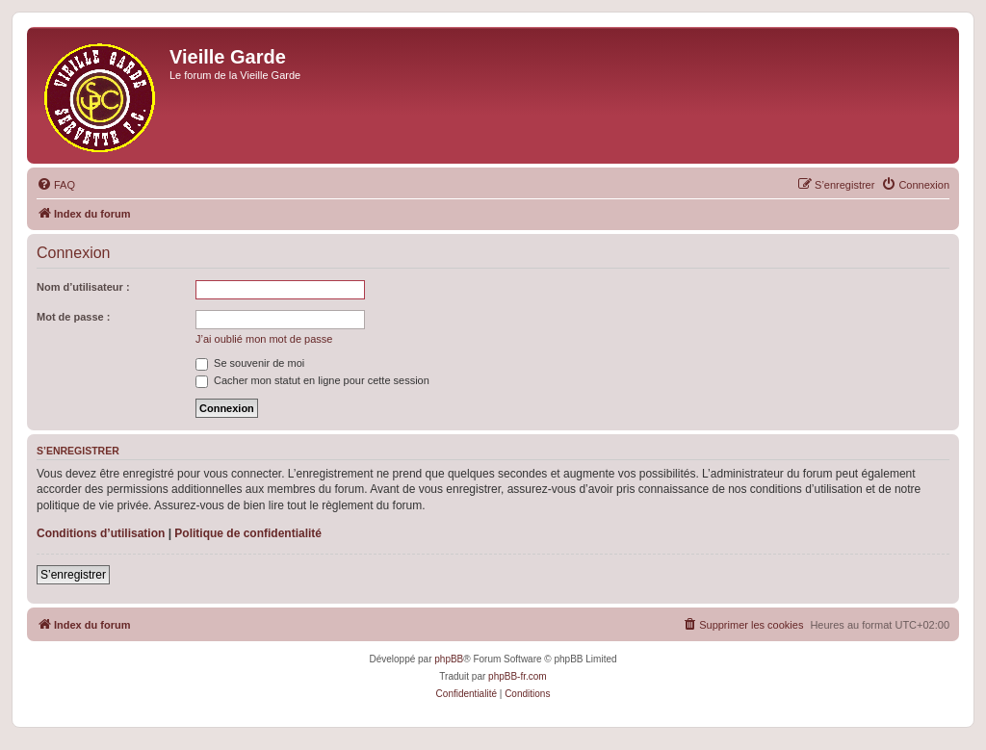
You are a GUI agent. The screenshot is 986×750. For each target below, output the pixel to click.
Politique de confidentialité (248, 533)
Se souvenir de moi (249, 363)
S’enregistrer (73, 575)
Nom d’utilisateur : (83, 287)
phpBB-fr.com (517, 676)
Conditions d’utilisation (101, 533)
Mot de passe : (73, 317)
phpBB (448, 659)
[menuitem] (56, 184)
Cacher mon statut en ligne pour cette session (312, 380)
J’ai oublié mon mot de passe (263, 339)
